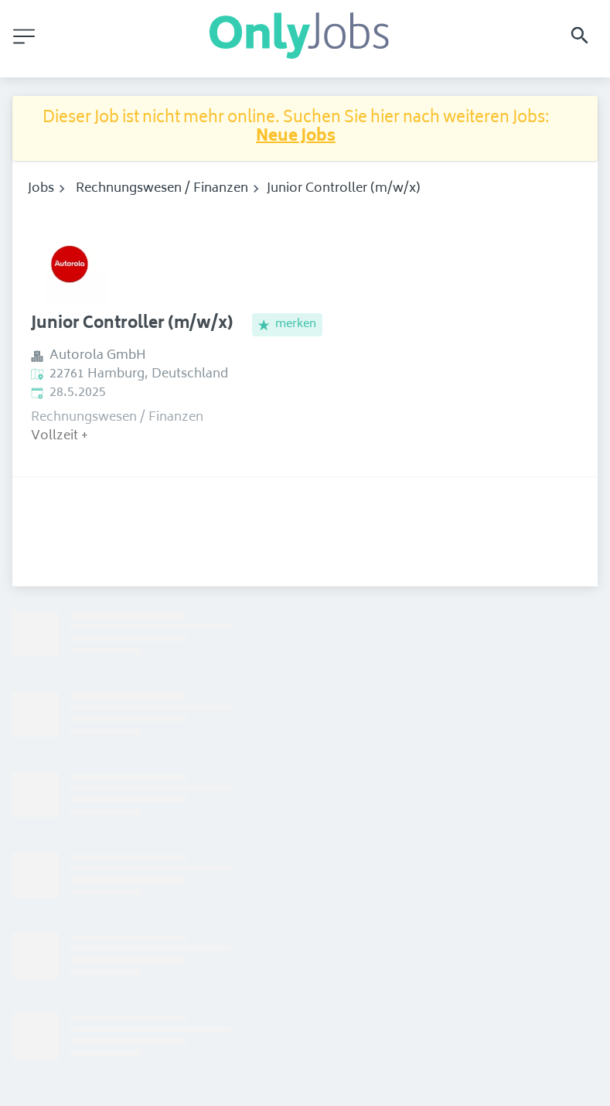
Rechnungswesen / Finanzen (162, 188)
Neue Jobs (296, 137)
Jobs (41, 188)
